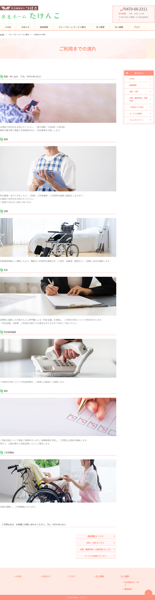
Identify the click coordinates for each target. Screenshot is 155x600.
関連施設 (128, 589)
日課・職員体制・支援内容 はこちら (95, 549)
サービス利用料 (135, 113)
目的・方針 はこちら (95, 542)
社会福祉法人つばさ (131, 583)
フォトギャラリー (136, 120)
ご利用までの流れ (136, 107)
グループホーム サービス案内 (72, 27)
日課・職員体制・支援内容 (138, 99)
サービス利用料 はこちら (95, 556)
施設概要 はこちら (96, 536)
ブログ (137, 27)
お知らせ (26, 27)
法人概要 (120, 27)
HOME (8, 27)
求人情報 (101, 27)
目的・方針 (133, 91)
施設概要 (44, 27)
